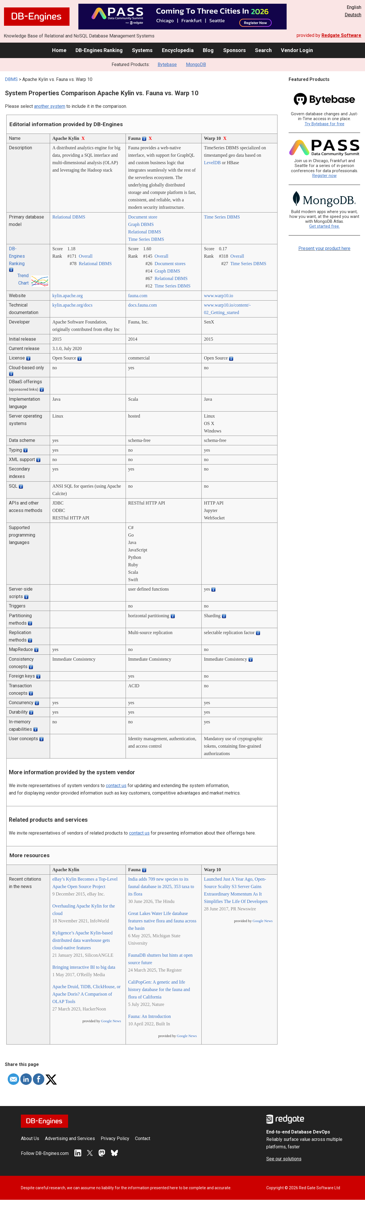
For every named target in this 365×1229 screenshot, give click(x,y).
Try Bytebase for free (324, 124)
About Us (30, 1138)
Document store (142, 217)
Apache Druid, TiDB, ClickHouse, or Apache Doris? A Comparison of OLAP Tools (86, 994)
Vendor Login (297, 50)
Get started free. (324, 226)
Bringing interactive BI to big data (83, 967)
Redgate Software (341, 35)
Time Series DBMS (146, 239)
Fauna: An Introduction (149, 1016)
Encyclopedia (178, 50)
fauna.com (137, 295)
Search (263, 50)
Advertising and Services (70, 1138)
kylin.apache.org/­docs (72, 305)
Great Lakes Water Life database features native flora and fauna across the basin (162, 921)
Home (59, 50)
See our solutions (283, 1159)
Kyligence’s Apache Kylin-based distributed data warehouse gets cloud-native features (82, 940)
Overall (85, 256)
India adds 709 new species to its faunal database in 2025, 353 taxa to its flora (161, 886)
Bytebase (167, 64)
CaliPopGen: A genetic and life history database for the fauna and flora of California (159, 989)
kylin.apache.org (67, 295)
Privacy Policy (115, 1138)
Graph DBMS (141, 224)
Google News (111, 1021)
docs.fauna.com (142, 305)
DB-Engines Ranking (99, 50)
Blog (208, 50)
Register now (324, 175)
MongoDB (196, 64)
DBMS (11, 79)
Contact (142, 1138)
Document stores (169, 263)
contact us (116, 785)
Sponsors (234, 50)
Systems (142, 50)
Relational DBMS (68, 217)
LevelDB (212, 162)
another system (49, 106)
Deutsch (353, 14)
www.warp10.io (218, 295)
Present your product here (324, 248)
